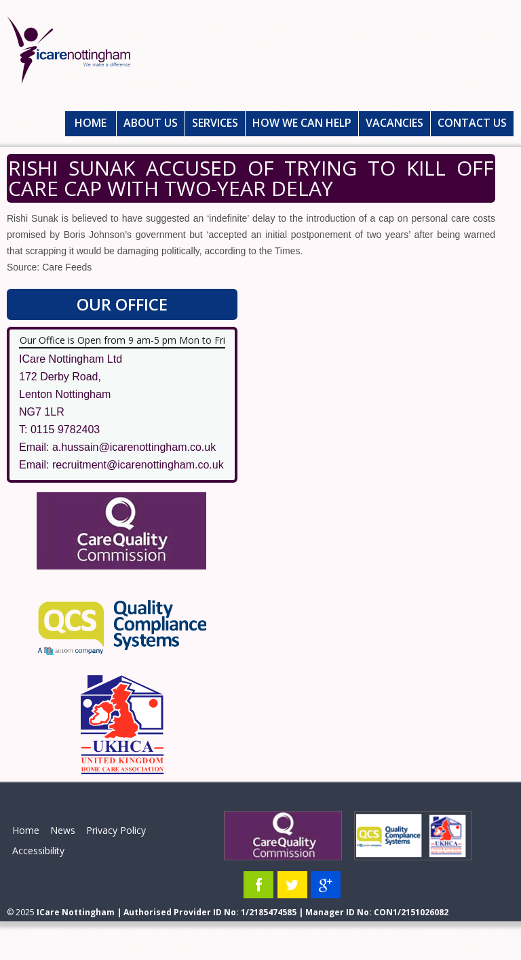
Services (215, 122)
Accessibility (38, 850)
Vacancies (394, 122)
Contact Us (472, 122)
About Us (150, 122)
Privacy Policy (116, 830)
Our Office (122, 304)
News (62, 830)
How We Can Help (301, 122)
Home (91, 122)
